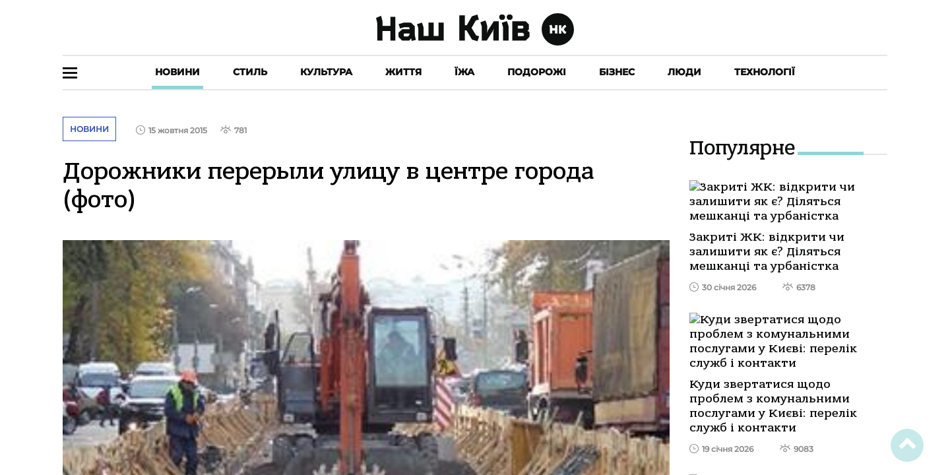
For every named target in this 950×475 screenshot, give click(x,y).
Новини (177, 72)
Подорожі (536, 72)
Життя (403, 72)
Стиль (250, 72)
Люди (684, 72)
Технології (764, 72)
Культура (326, 72)
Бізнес (617, 72)
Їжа (464, 72)
